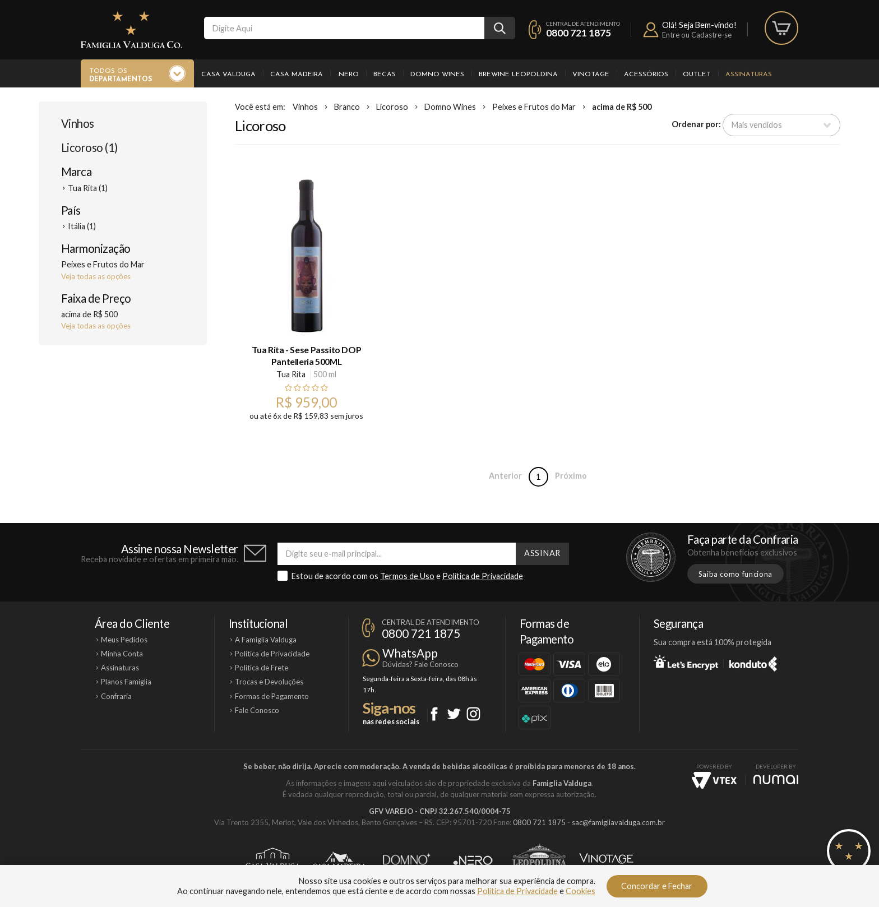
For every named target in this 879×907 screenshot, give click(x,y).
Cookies (580, 891)
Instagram (473, 714)
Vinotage (590, 74)
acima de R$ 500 (621, 107)
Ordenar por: (696, 124)
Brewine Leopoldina (518, 74)
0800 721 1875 (578, 33)
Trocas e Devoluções (269, 681)
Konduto (753, 662)
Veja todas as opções (96, 276)
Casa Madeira (296, 74)
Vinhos (77, 123)
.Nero (348, 74)
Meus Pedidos (124, 639)
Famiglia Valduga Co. (131, 29)
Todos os (120, 76)
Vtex (714, 780)
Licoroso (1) (89, 147)
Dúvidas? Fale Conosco (420, 664)
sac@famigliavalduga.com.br (618, 822)
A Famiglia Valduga (266, 639)
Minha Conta (122, 653)
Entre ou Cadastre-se (697, 34)
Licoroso (392, 107)
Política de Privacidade (482, 576)
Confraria (116, 696)
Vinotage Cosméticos (606, 860)
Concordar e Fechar (656, 886)
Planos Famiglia (126, 681)
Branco (347, 107)
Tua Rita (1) (88, 188)
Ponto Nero (473, 860)
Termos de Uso (407, 576)
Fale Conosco (257, 710)
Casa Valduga (228, 74)
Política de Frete (261, 667)
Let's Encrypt (686, 662)
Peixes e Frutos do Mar (534, 107)
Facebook (434, 714)
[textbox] (344, 28)
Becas (384, 74)
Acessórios (646, 74)
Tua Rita (291, 374)
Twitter (454, 714)
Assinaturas (748, 74)
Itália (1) (82, 226)
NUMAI (775, 779)
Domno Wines (437, 74)
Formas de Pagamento (272, 696)
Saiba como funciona (735, 574)
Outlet (697, 74)
